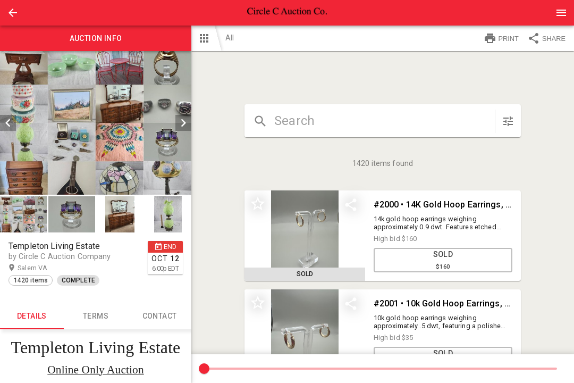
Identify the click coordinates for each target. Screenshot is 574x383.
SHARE (546, 38)
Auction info (95, 38)
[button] (13, 13)
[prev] (8, 123)
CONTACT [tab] (159, 316)
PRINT (501, 38)
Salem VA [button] (43, 268)
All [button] (229, 38)
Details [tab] (32, 316)
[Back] (13, 13)
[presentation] (287, 12)
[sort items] (508, 121)
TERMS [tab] (96, 316)
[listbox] (95, 123)
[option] (95, 123)
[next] (183, 123)
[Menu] (561, 13)
